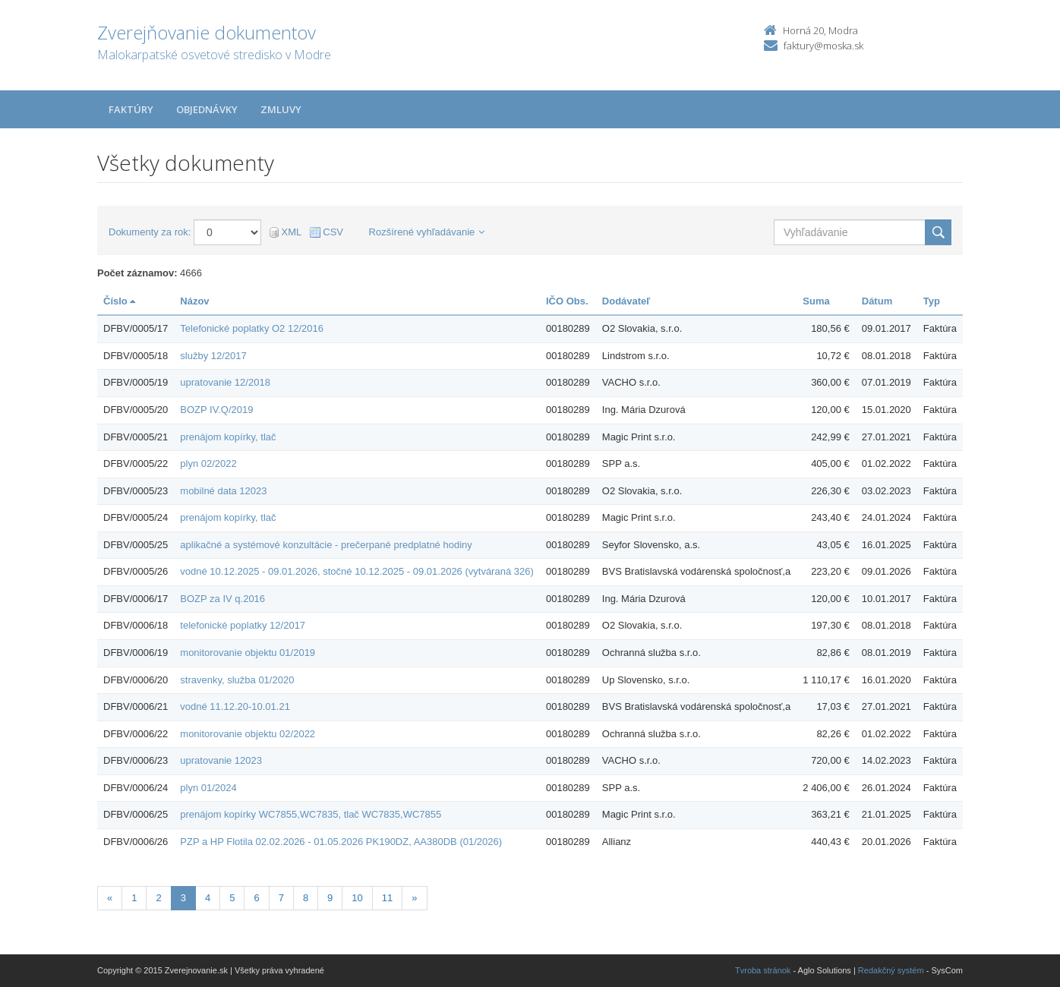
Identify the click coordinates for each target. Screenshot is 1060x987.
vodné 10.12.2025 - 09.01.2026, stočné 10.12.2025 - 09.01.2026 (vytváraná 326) (356, 571)
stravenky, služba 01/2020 (237, 680)
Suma (816, 301)
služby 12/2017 (213, 355)
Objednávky (207, 109)
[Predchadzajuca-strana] (109, 898)
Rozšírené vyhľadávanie (427, 232)
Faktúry (131, 109)
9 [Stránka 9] (330, 897)
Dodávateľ (626, 301)
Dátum (877, 301)
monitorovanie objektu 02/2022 (247, 733)
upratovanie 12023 (221, 760)
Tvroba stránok (762, 970)
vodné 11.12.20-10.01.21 (235, 706)
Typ (931, 301)
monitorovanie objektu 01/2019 (247, 652)
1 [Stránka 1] (134, 897)
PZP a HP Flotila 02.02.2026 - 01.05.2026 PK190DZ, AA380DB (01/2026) (341, 841)
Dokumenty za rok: (150, 232)
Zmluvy (280, 109)
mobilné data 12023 (223, 491)
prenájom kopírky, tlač (228, 437)
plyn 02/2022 (208, 463)
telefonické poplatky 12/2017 (242, 625)
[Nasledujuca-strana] (414, 898)
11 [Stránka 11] (387, 897)
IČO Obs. (567, 301)
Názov (194, 301)
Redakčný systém (891, 970)
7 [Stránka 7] (281, 897)
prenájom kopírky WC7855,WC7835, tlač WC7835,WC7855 (310, 814)
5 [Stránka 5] (232, 897)
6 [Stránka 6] (256, 897)
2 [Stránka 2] (158, 897)
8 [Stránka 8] (305, 897)
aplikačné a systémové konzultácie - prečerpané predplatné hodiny (326, 544)
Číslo (119, 301)
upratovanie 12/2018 (225, 382)
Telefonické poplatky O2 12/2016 (251, 328)
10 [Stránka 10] (357, 897)
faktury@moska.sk (823, 45)
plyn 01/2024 (208, 787)
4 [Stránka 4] (207, 897)
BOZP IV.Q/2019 (216, 409)
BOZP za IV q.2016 (222, 598)
